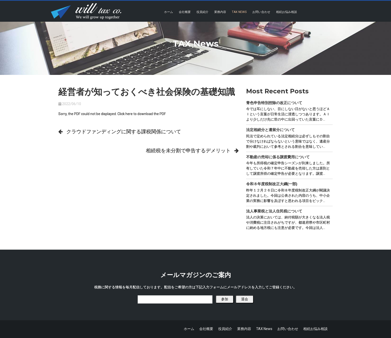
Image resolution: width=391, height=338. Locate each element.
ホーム (168, 12)
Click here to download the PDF (141, 114)
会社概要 (185, 12)
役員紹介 (202, 12)
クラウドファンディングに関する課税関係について (123, 132)
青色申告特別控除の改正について (274, 102)
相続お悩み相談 (286, 12)
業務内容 (220, 12)
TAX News (239, 12)
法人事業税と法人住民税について (274, 211)
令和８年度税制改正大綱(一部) (271, 183)
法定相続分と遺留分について (270, 129)
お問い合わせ (261, 12)
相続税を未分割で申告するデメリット (188, 151)
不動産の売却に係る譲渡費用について (278, 157)
